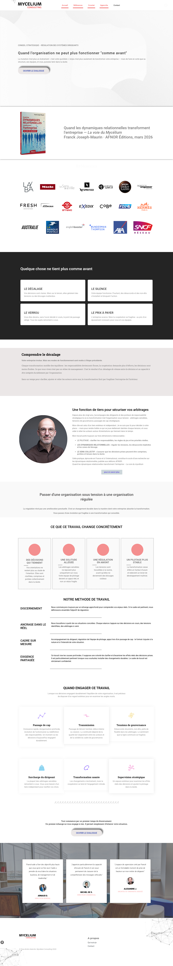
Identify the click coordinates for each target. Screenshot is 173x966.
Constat (91, 6)
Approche (104, 6)
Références (78, 6)
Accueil (65, 6)
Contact (117, 6)
